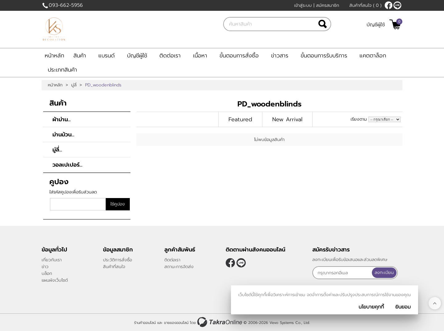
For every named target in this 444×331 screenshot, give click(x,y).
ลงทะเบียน (384, 272)
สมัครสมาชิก (327, 5)
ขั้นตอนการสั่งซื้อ (239, 55)
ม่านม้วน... (63, 134)
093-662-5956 (66, 5)
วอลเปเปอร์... (67, 164)
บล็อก (47, 273)
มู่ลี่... (57, 149)
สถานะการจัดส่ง (179, 266)
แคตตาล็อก (373, 55)
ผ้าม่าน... (61, 119)
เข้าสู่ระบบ (303, 5)
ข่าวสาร (279, 55)
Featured (240, 119)
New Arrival (287, 119)
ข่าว (45, 266)
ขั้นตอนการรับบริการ (324, 55)
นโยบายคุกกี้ (371, 307)
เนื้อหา (200, 55)
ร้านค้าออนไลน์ (145, 322)
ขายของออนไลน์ (176, 322)
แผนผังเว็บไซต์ (55, 280)
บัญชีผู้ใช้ (376, 24)
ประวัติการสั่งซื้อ (117, 260)
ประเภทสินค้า (62, 69)
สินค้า (79, 55)
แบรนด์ (106, 55)
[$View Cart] (395, 24)
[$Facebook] (388, 5)
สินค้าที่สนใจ (365, 5)
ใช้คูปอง (117, 204)
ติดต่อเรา (170, 55)
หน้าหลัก (54, 55)
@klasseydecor (397, 5)
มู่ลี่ (73, 85)
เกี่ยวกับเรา (52, 260)
